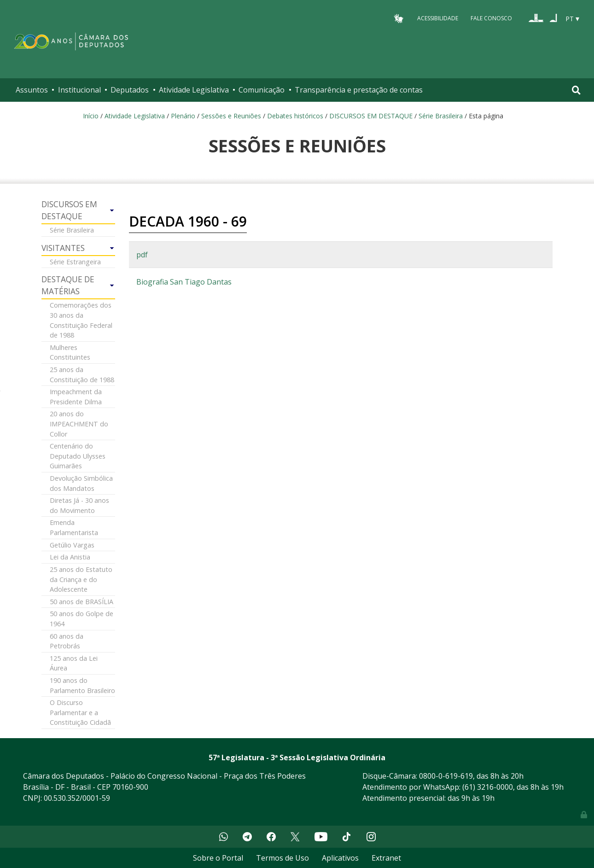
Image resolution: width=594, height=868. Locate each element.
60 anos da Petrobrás (66, 641)
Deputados (130, 90)
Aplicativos (340, 858)
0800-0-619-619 (446, 776)
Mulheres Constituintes (70, 352)
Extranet (386, 858)
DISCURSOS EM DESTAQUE (371, 115)
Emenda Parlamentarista (74, 527)
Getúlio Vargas (72, 545)
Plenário (183, 115)
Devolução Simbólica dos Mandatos (81, 483)
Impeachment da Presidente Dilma (76, 396)
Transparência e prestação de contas (359, 90)
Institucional (79, 90)
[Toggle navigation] (576, 90)
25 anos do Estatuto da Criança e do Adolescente (81, 579)
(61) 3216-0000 (487, 787)
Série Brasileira (441, 115)
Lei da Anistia (70, 557)
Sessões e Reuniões (231, 115)
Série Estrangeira (75, 261)
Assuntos (32, 90)
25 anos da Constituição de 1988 (82, 374)
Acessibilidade (437, 18)
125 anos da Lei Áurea (74, 663)
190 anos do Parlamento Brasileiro (82, 685)
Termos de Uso (282, 858)
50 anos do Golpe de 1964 (81, 618)
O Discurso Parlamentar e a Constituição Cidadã (80, 712)
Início (91, 115)
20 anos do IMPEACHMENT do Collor (79, 423)
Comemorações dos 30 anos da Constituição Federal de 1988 (81, 320)
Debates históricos (295, 115)
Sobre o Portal (218, 858)
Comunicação (262, 90)
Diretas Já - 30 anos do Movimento (79, 505)
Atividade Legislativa (194, 90)
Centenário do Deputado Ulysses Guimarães (77, 456)
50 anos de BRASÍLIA (81, 601)
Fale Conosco (491, 18)
